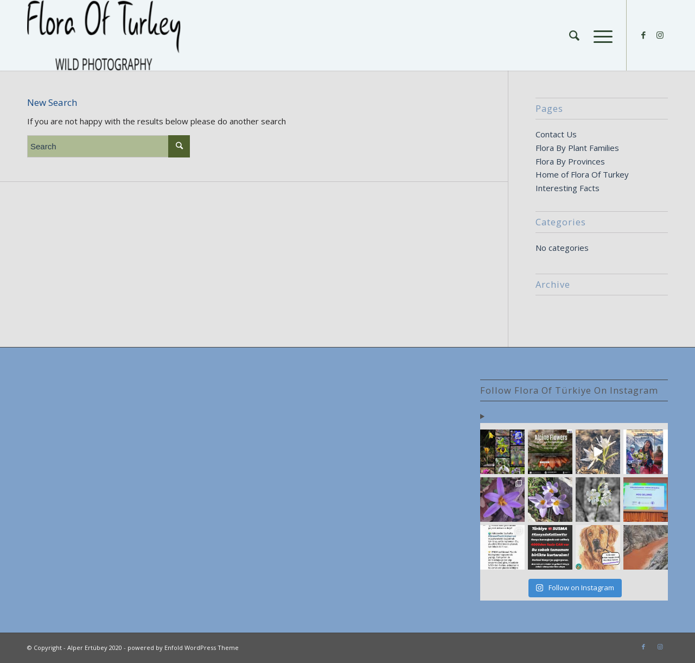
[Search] (574, 35)
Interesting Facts (567, 187)
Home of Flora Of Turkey (582, 174)
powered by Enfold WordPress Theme (183, 647)
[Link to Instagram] (660, 35)
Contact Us (556, 134)
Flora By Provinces (570, 161)
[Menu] (599, 35)
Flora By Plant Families (577, 147)
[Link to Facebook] (643, 35)
